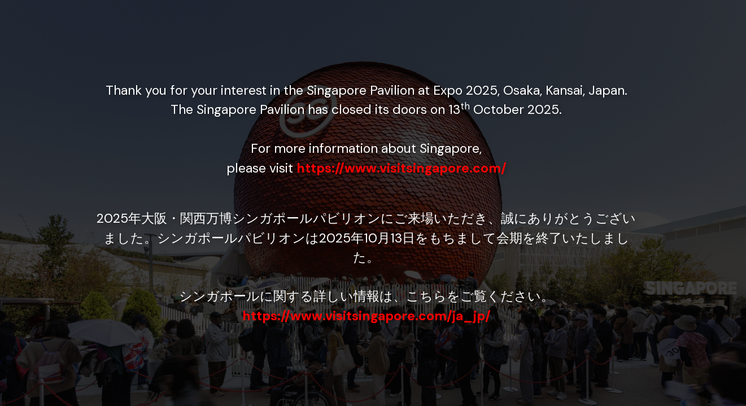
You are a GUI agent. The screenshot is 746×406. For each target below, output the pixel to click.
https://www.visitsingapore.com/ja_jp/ (366, 315)
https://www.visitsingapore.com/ (401, 168)
